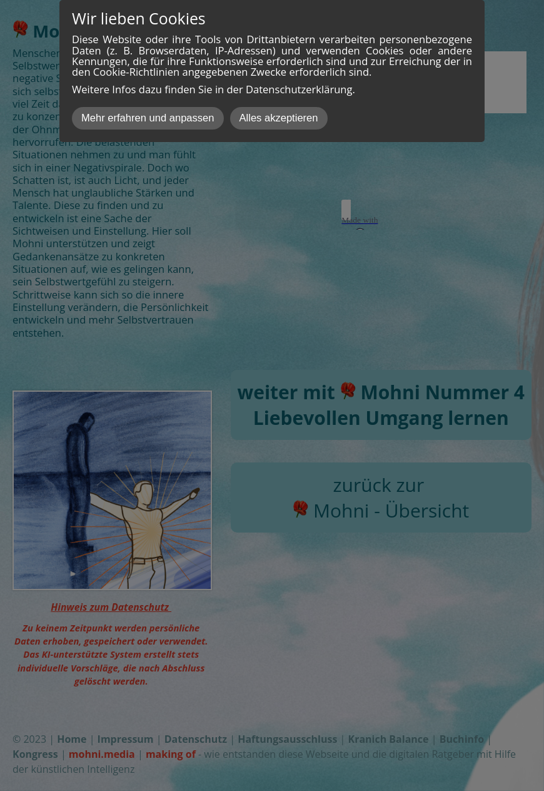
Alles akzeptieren (278, 118)
